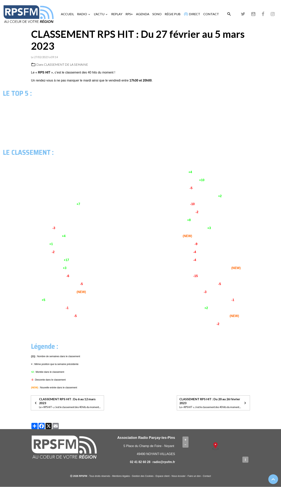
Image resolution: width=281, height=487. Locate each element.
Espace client (162, 476)
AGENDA (142, 14)
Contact (207, 476)
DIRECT (191, 14)
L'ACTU (99, 14)
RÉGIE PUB (173, 14)
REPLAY (116, 14)
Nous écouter (178, 476)
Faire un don (194, 476)
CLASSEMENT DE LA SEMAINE (66, 64)
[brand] (29, 14)
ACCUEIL (67, 14)
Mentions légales (121, 476)
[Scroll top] (273, 479)
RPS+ (129, 14)
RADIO (82, 14)
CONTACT (211, 14)
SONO (157, 14)
